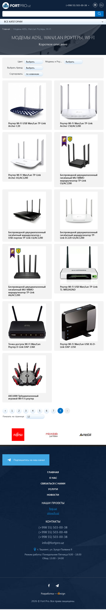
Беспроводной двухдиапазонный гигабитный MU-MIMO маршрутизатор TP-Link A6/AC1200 (27, 291)
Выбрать (30, 61)
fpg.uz (53, 509)
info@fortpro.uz (53, 543)
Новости (53, 495)
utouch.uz (53, 514)
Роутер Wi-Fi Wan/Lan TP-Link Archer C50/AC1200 (76, 125)
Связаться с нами (53, 484)
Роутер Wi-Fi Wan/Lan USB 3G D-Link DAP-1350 (78, 346)
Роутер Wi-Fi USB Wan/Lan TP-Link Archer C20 (27, 125)
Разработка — (53, 594)
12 (28, 417)
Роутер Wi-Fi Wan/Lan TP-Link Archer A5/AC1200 (24, 176)
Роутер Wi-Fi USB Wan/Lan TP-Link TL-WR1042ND (79, 289)
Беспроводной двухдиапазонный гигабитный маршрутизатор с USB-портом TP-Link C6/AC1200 (27, 235)
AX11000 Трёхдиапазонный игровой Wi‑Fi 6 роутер (23, 398)
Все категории (53, 21)
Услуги (53, 489)
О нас (53, 478)
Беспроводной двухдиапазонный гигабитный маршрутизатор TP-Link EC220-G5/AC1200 (78, 235)
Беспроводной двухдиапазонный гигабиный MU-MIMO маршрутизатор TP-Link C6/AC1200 (78, 179)
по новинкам (32, 73)
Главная (6, 28)
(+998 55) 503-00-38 (76, 5)
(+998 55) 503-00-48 (53, 532)
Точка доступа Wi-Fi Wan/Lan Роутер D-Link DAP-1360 (24, 346)
